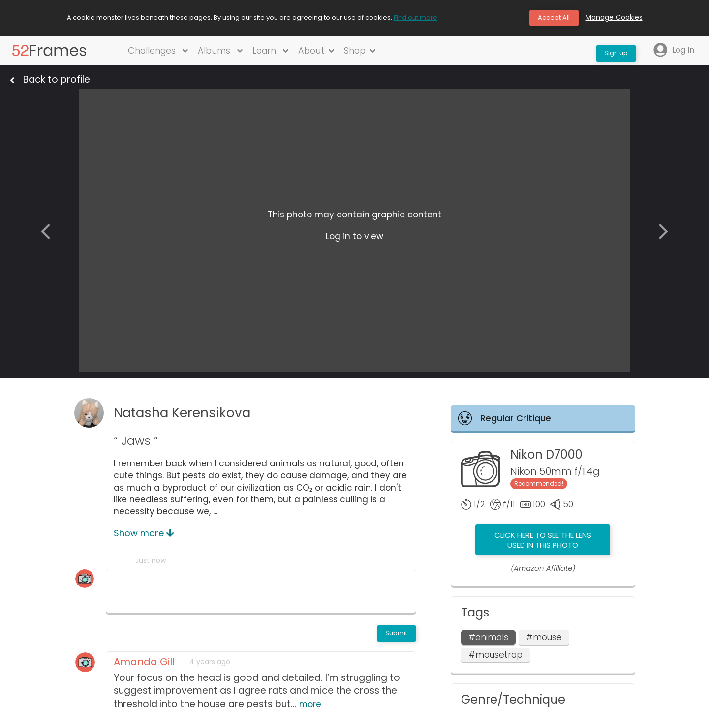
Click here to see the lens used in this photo (542, 543)
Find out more (415, 18)
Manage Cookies (614, 19)
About (317, 52)
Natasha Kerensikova (192, 416)
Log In (673, 52)
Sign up (612, 52)
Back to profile (56, 82)
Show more (144, 536)
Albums (220, 52)
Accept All (551, 19)
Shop (362, 52)
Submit (394, 638)
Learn (270, 52)
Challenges (156, 52)
